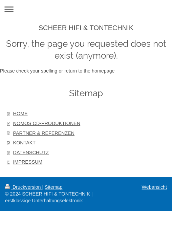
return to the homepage (89, 71)
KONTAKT (24, 142)
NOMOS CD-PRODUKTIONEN (47, 123)
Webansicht (154, 187)
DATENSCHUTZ (31, 152)
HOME (20, 113)
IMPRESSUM (28, 162)
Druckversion (23, 187)
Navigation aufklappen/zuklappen (86, 9)
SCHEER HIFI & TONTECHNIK (86, 28)
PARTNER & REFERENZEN (43, 133)
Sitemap (53, 187)
